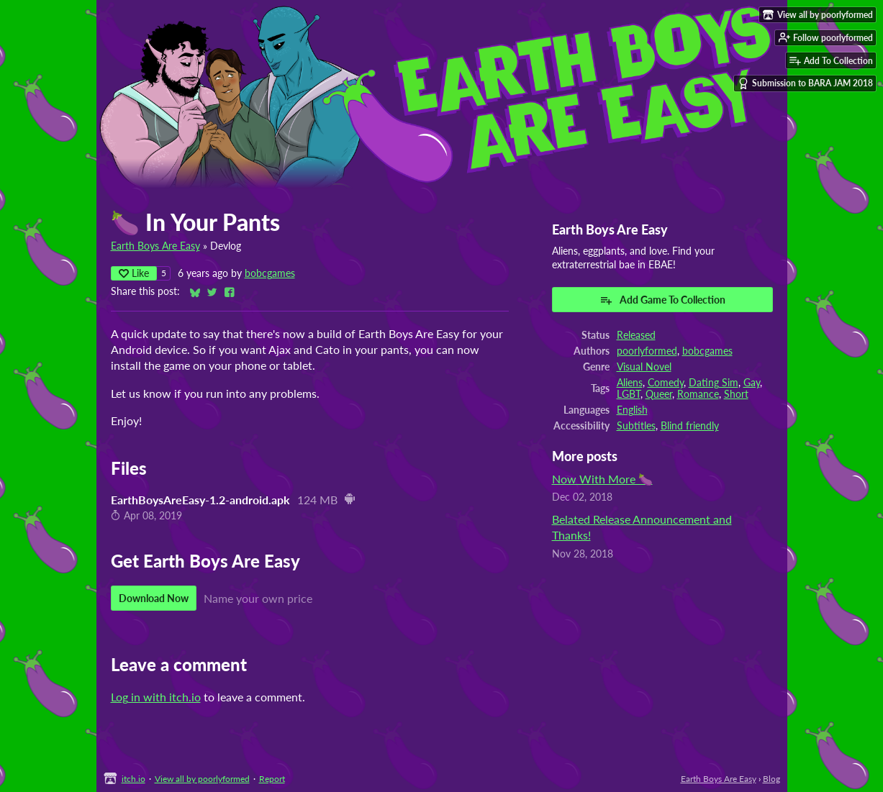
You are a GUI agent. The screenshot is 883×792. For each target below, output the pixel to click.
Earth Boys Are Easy (155, 246)
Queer (659, 394)
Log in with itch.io (156, 697)
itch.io (133, 778)
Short (736, 394)
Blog (771, 778)
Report (272, 778)
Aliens (630, 382)
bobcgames (270, 273)
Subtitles (636, 426)
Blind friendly (690, 426)
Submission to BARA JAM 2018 (805, 83)
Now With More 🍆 (602, 479)
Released (636, 335)
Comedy (666, 382)
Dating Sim (713, 382)
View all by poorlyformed (202, 778)
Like (134, 273)
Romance (698, 394)
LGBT (628, 394)
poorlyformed (647, 351)
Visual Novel (644, 367)
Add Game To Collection (662, 299)
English (632, 410)
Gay (751, 382)
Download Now (154, 598)
